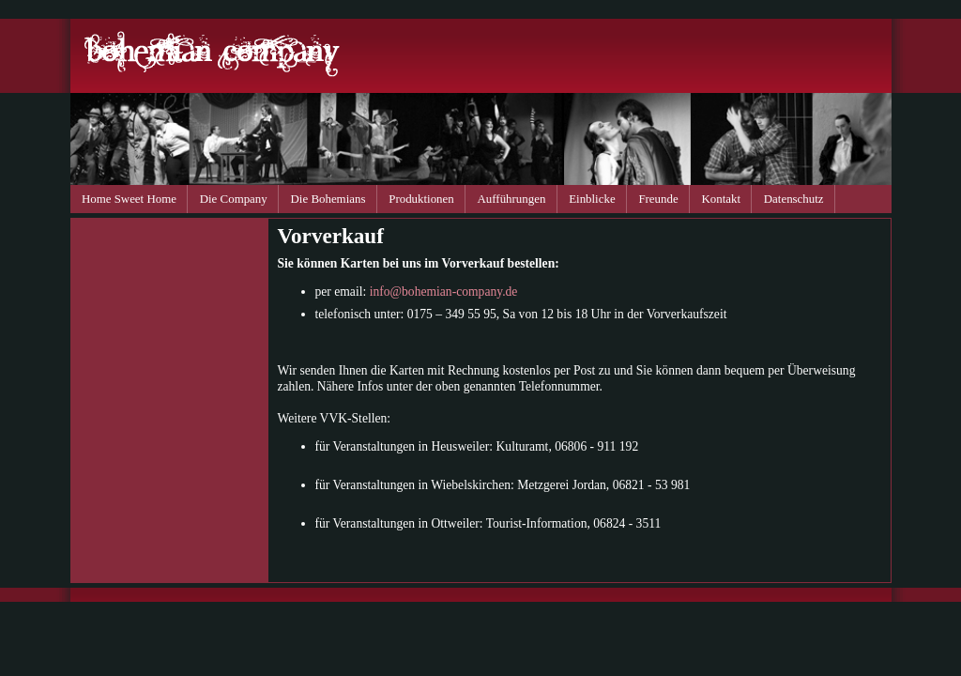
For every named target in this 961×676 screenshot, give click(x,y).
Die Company (233, 199)
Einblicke (592, 199)
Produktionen (421, 199)
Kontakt (720, 199)
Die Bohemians (328, 199)
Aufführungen (512, 199)
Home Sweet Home (129, 199)
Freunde (658, 199)
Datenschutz (794, 199)
